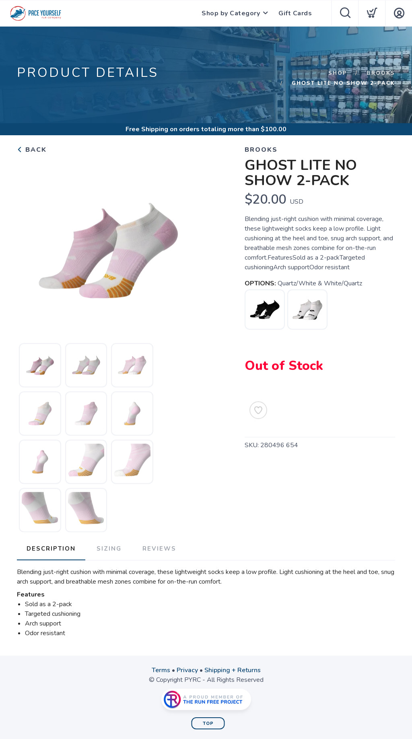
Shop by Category (231, 13)
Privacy (187, 670)
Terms (161, 670)
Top (208, 723)
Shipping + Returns (232, 670)
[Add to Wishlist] (258, 410)
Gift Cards (295, 13)
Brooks (381, 73)
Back (32, 149)
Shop (337, 73)
